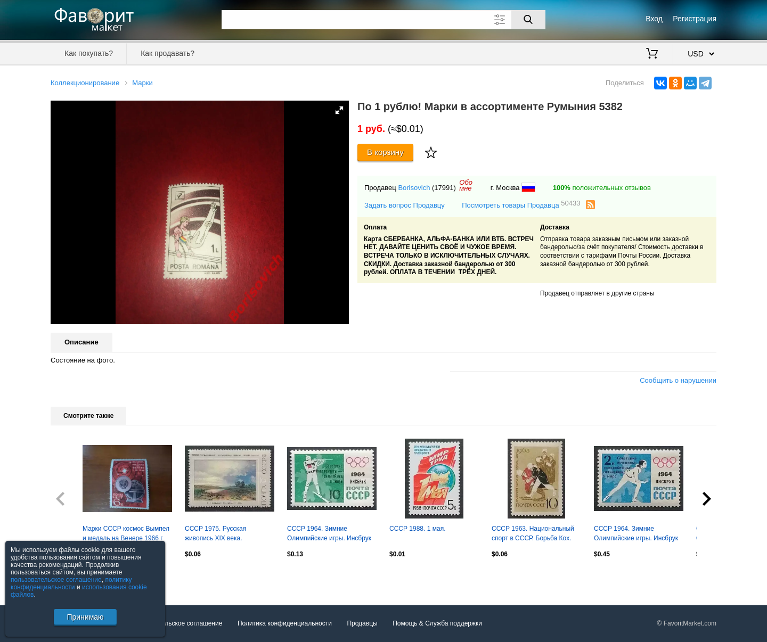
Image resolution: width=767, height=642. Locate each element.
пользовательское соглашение (56, 579)
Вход (654, 18)
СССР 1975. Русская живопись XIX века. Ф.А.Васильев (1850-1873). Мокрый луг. (225, 534)
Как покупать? (88, 53)
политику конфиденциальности (71, 583)
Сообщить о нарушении (678, 380)
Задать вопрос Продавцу (404, 205)
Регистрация (694, 18)
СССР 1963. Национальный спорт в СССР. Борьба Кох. (533, 533)
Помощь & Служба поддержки (437, 623)
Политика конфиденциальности (285, 623)
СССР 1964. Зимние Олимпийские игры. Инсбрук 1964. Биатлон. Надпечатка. (329, 534)
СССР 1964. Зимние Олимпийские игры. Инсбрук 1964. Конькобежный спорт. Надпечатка (636, 534)
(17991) (444, 188)
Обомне (465, 185)
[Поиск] (528, 19)
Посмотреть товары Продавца (521, 204)
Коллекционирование (85, 83)
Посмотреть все (74, 577)
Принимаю (85, 617)
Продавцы (362, 623)
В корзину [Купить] (385, 152)
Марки (142, 83)
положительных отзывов (602, 188)
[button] (339, 110)
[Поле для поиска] (383, 19)
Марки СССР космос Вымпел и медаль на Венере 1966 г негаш (126, 534)
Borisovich (414, 188)
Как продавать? (167, 53)
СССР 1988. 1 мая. (417, 528)
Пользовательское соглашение (176, 623)
